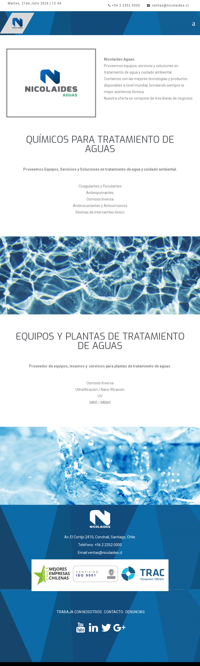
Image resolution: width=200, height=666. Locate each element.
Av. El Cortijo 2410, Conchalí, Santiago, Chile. (100, 537)
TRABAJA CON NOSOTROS (79, 612)
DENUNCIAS (135, 612)
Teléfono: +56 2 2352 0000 (100, 545)
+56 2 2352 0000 (124, 5)
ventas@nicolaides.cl (168, 5)
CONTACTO (113, 612)
